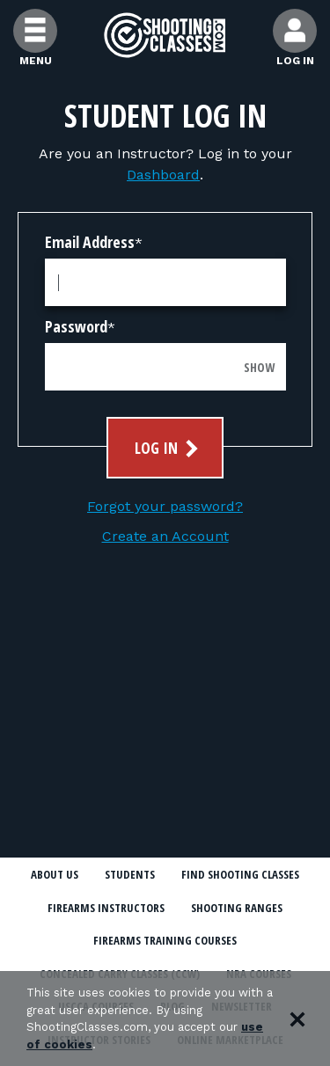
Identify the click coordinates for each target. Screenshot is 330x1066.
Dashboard (163, 174)
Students (130, 874)
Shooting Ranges (236, 908)
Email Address (90, 241)
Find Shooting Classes (240, 874)
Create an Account (165, 536)
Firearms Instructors (106, 908)
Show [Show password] (259, 367)
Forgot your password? (165, 506)
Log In (168, 448)
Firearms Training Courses (165, 940)
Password (76, 326)
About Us (54, 874)
